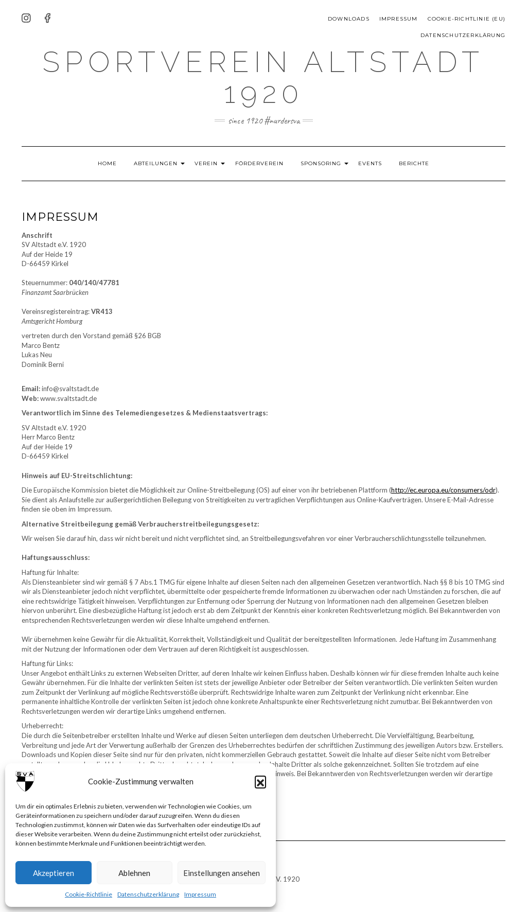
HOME (97, 163)
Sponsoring (328, 163)
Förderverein (263, 163)
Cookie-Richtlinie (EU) (466, 18)
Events (381, 163)
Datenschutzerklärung (148, 894)
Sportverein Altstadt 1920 (263, 76)
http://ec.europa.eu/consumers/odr (443, 490)
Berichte (425, 163)
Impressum (200, 894)
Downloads (349, 18)
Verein (206, 163)
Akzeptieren (53, 873)
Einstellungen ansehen (221, 873)
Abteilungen (149, 163)
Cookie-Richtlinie (88, 894)
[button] (260, 781)
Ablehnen (134, 873)
